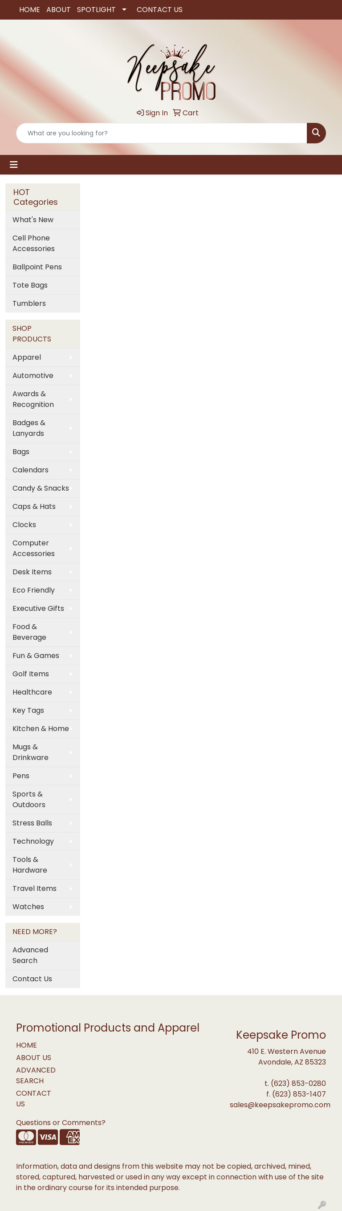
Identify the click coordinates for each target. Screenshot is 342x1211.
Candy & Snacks (40, 488)
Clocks (24, 525)
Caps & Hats (34, 506)
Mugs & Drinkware (30, 752)
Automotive (32, 375)
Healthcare (32, 692)
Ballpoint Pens (37, 267)
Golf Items (30, 674)
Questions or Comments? (61, 1123)
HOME (29, 9)
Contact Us (32, 979)
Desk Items (32, 572)
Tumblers (29, 303)
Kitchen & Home (40, 728)
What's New (32, 220)
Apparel (26, 357)
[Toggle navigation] (13, 164)
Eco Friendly (33, 590)
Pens (20, 776)
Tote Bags (30, 285)
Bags (20, 452)
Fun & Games (35, 655)
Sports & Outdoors (28, 799)
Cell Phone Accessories (33, 243)
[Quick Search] (161, 133)
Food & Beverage (29, 632)
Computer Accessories (33, 548)
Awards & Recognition (33, 399)
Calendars (30, 470)
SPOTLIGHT (96, 9)
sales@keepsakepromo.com (280, 1105)
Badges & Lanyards (28, 428)
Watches (28, 907)
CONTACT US (160, 9)
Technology (33, 841)
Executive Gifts (38, 608)
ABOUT (58, 9)
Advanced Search (30, 955)
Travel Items (34, 888)
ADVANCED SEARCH (36, 1075)
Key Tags (28, 710)
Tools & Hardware (29, 864)
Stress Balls (32, 823)
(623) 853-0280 (298, 1083)
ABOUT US (33, 1058)
